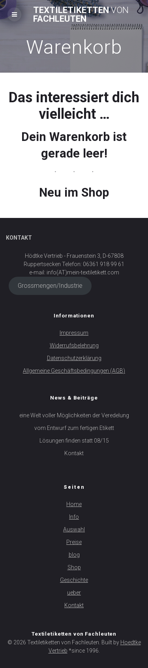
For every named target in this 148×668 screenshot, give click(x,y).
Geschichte (74, 580)
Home (74, 504)
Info (74, 517)
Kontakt (74, 453)
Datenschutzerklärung (74, 358)
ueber (74, 592)
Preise (74, 542)
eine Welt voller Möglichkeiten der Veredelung (74, 415)
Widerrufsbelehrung (74, 345)
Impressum (74, 333)
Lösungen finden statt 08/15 (74, 440)
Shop (74, 567)
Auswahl (74, 529)
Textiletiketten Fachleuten (81, 14)
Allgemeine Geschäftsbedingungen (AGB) (74, 371)
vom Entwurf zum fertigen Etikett (74, 428)
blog (74, 555)
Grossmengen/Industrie (50, 285)
